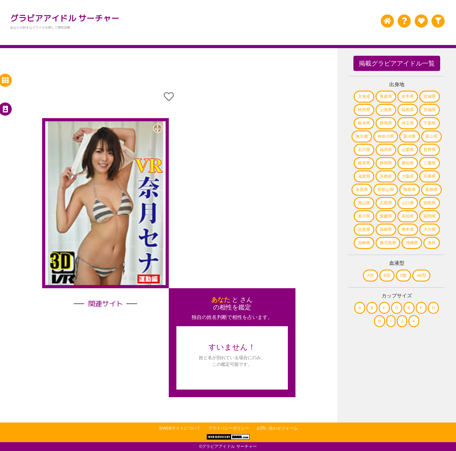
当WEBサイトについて (179, 428)
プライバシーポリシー (228, 428)
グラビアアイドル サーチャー (64, 18)
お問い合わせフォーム (277, 428)
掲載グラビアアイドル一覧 (397, 63)
